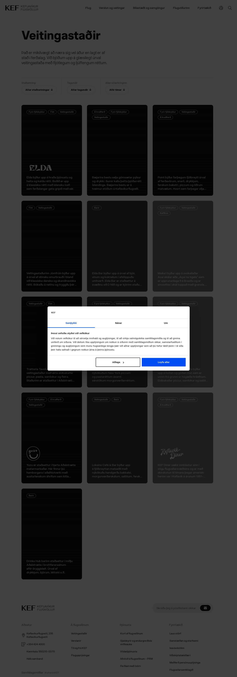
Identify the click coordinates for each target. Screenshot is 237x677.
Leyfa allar (164, 362)
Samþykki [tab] (71, 323)
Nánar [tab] (118, 323)
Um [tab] (166, 323)
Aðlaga (118, 362)
